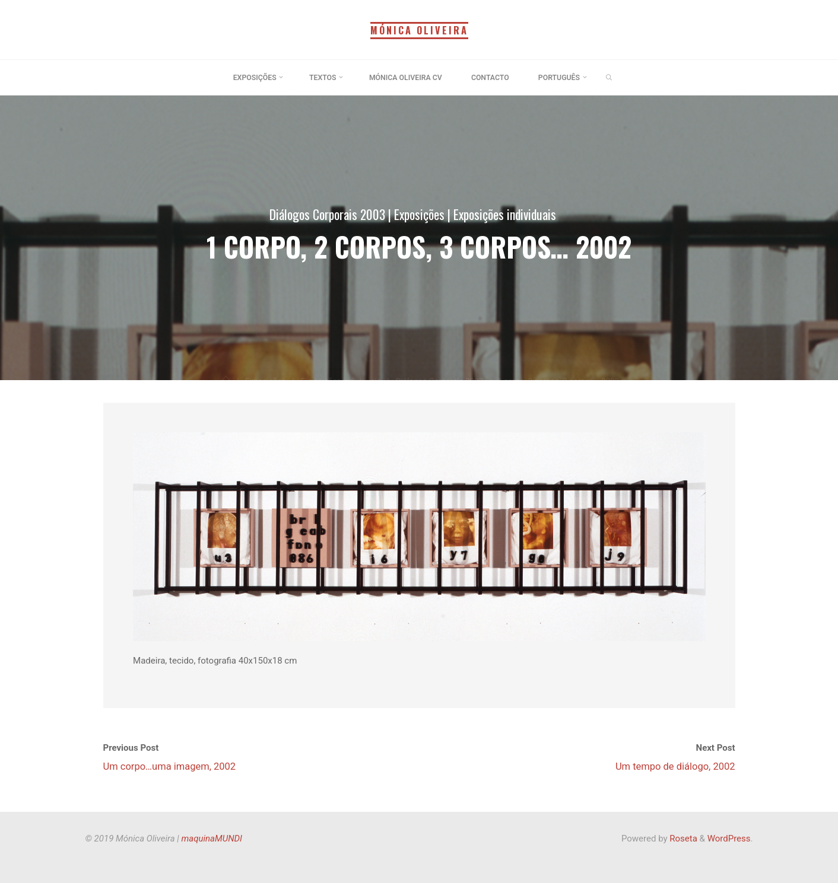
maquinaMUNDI (212, 838)
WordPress (729, 838)
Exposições (418, 214)
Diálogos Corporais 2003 (326, 214)
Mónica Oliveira (419, 30)
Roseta (682, 838)
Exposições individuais (505, 214)
